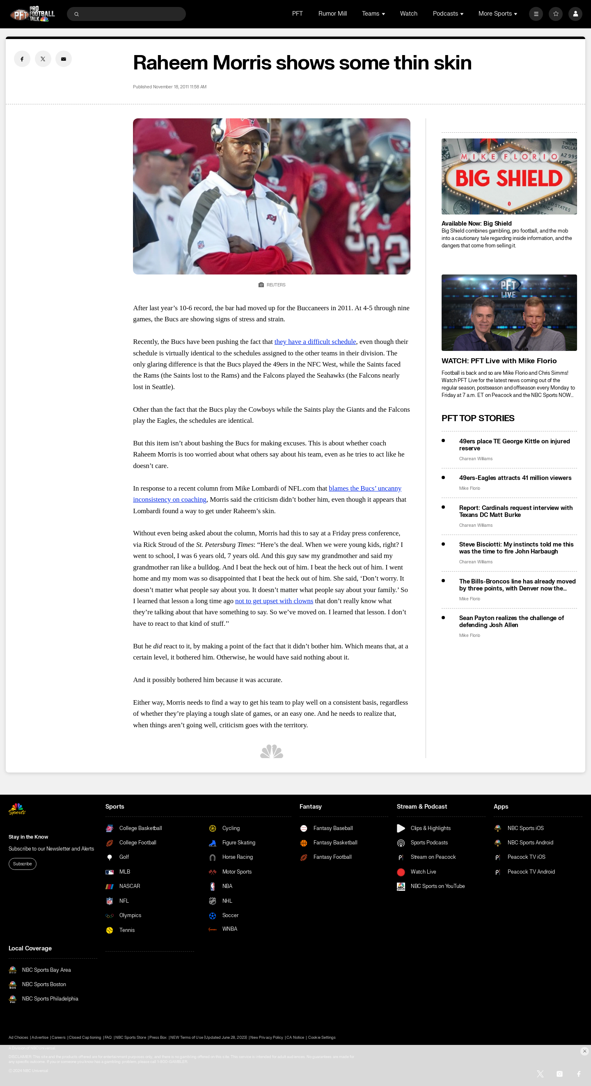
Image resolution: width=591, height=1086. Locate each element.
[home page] (33, 14)
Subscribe (22, 864)
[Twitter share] (43, 59)
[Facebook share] (22, 59)
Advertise (40, 1037)
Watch (408, 13)
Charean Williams (475, 458)
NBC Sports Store (130, 1037)
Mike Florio (469, 488)
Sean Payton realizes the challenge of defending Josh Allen (511, 622)
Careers (58, 1037)
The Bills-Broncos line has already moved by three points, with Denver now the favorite (517, 585)
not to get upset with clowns (274, 601)
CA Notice (295, 1037)
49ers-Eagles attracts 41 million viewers (515, 478)
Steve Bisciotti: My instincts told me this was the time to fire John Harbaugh (516, 548)
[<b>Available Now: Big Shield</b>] (509, 176)
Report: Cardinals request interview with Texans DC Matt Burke (516, 512)
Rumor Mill (332, 13)
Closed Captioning (85, 1037)
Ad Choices (18, 1037)
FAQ (108, 1037)
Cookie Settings (322, 1037)
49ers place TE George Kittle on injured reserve (514, 445)
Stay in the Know (28, 837)
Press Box (158, 1037)
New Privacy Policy (266, 1037)
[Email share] (63, 59)
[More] (536, 14)
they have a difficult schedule (315, 342)
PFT (297, 13)
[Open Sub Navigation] (384, 14)
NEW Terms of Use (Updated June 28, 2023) (208, 1037)
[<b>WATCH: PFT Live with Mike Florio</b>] (509, 312)
